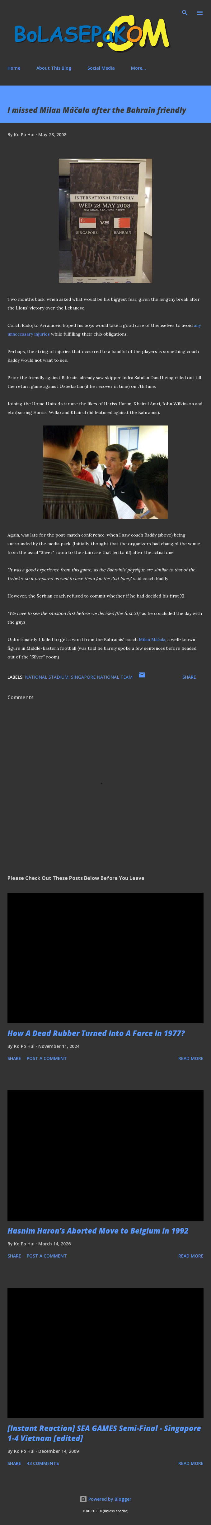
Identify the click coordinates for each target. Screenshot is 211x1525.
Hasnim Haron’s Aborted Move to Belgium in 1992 (98, 1230)
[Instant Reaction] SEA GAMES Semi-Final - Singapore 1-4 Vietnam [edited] (104, 1433)
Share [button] (189, 677)
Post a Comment (47, 1058)
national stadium (46, 677)
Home (13, 68)
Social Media (101, 68)
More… (138, 68)
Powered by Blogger (105, 1499)
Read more (191, 1058)
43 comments (43, 1463)
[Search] (185, 11)
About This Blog (53, 68)
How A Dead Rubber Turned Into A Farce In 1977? (96, 1033)
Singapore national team (102, 677)
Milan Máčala (152, 639)
